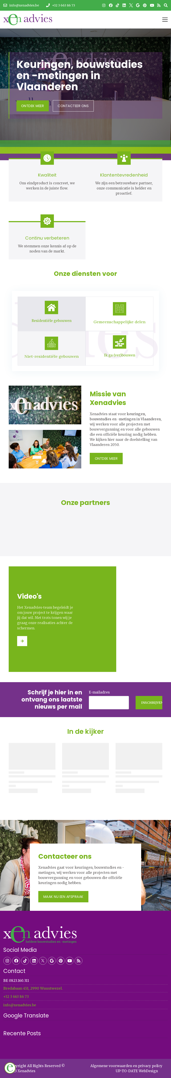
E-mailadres (99, 692)
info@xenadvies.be (19, 1005)
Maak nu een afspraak (63, 896)
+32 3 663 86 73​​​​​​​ (16, 997)
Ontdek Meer (32, 106)
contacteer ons (73, 106)
